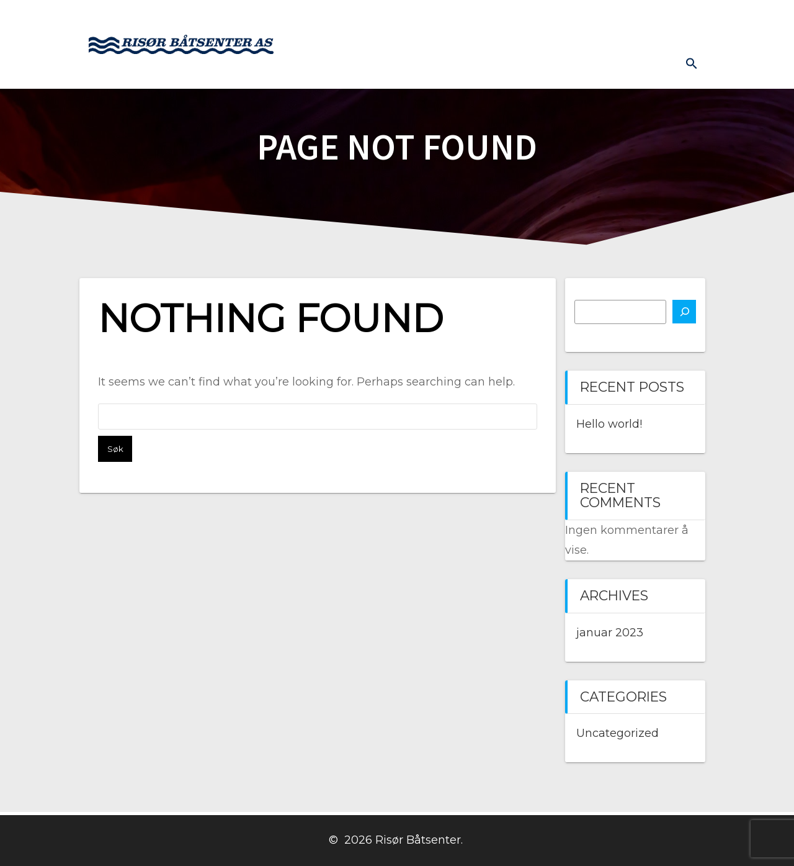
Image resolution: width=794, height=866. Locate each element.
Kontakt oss (543, 19)
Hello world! (609, 424)
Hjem (317, 19)
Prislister (675, 19)
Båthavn (613, 19)
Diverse (648, 66)
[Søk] (684, 311)
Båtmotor (419, 19)
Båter (363, 19)
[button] (691, 63)
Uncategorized (617, 733)
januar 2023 (609, 632)
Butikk (479, 19)
